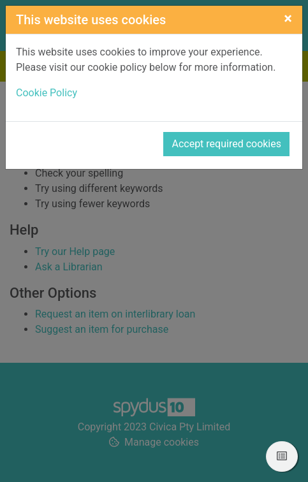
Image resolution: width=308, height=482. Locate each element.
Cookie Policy (46, 93)
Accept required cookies (226, 144)
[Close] (288, 18)
